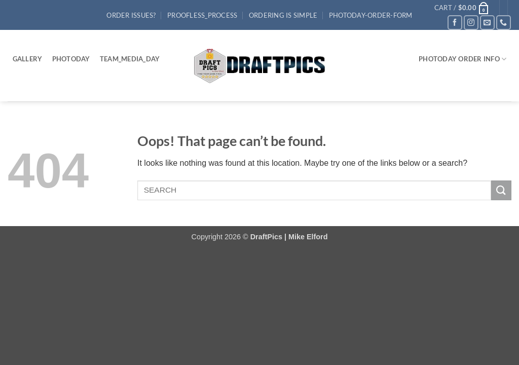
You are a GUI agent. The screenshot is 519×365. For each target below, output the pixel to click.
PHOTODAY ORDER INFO (462, 59)
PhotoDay (71, 59)
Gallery (28, 59)
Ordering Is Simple (283, 15)
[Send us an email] (487, 22)
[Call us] (503, 22)
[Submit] (501, 190)
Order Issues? (131, 15)
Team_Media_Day (130, 59)
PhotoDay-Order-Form (371, 15)
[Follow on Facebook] (455, 22)
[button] (462, 7)
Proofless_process (202, 15)
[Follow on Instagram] (471, 22)
